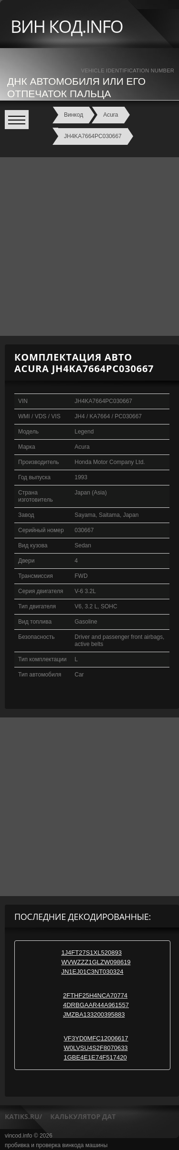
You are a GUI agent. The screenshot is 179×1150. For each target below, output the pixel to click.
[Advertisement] (89, 246)
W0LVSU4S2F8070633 (95, 1047)
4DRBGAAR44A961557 (96, 1005)
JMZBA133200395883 (94, 1014)
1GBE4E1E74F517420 (94, 1057)
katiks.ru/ (23, 1116)
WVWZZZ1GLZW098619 (95, 962)
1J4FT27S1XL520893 (91, 952)
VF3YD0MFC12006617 (95, 1038)
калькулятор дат (83, 1116)
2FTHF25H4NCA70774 (95, 995)
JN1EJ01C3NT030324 (92, 971)
